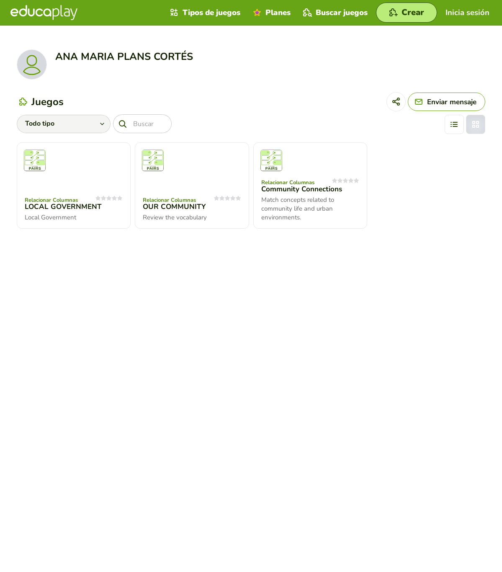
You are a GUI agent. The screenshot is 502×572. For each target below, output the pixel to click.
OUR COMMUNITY (174, 206)
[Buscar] (142, 123)
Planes (271, 12)
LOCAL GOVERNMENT (63, 206)
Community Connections (301, 189)
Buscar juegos (334, 12)
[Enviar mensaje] (446, 102)
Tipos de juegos (204, 12)
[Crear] (406, 13)
